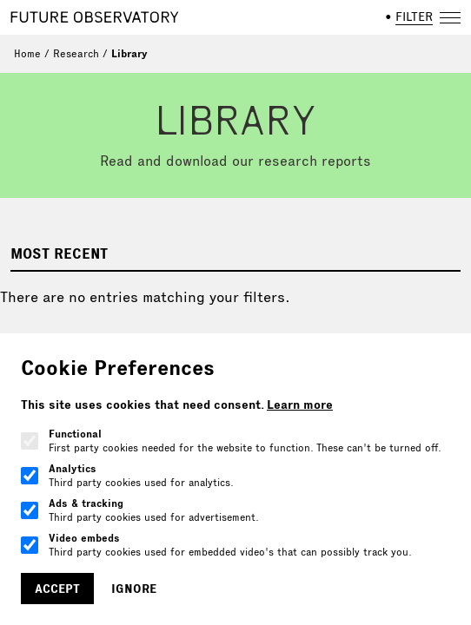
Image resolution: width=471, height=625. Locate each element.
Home (27, 53)
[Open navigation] (450, 17)
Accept (57, 588)
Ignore (133, 588)
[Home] (94, 17)
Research (76, 53)
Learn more (300, 404)
